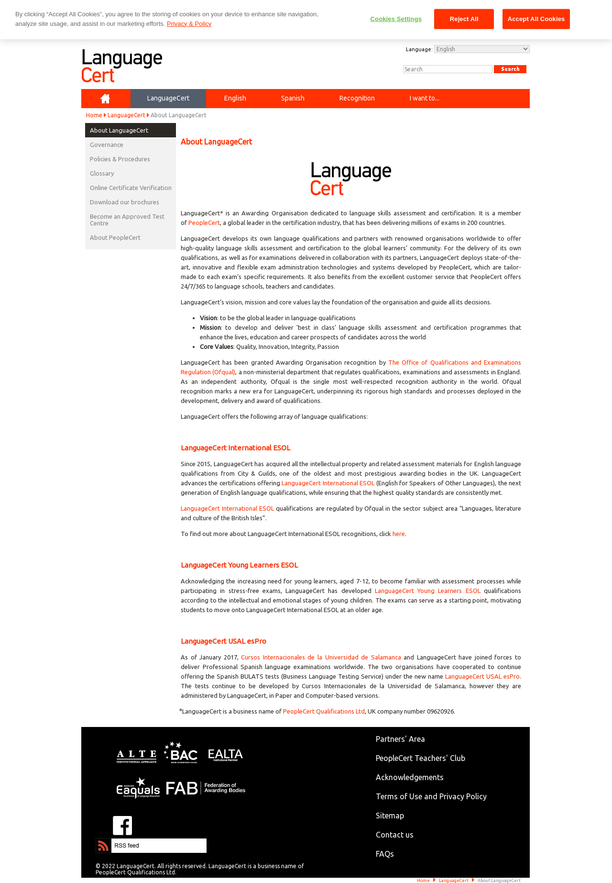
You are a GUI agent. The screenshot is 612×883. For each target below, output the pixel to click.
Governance (106, 144)
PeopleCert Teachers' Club (420, 758)
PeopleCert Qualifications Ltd (324, 711)
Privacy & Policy (189, 23)
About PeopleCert (115, 237)
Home (94, 115)
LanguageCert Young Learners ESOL (428, 590)
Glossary (102, 173)
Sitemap (390, 815)
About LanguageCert (119, 130)
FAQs (385, 853)
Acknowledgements (410, 777)
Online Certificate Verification (131, 187)
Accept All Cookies (536, 18)
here (399, 533)
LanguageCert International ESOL (328, 483)
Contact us (395, 834)
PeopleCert (204, 222)
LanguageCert (126, 115)
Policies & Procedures (120, 159)
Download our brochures (124, 202)
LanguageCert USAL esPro (482, 676)
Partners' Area (400, 739)
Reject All (464, 18)
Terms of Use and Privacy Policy (431, 796)
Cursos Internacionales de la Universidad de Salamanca (321, 657)
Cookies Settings (396, 18)
